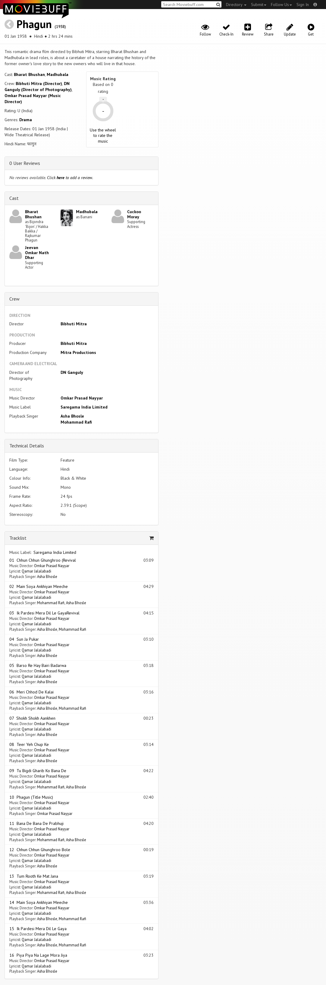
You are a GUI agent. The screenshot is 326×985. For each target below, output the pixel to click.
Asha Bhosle (72, 416)
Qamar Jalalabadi (36, 571)
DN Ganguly (72, 372)
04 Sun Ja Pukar (24, 639)
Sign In (302, 4)
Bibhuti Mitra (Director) (39, 83)
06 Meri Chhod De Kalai (31, 692)
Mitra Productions (78, 352)
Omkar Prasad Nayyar (82, 398)
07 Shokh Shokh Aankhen (32, 718)
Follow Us (281, 4)
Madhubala (57, 74)
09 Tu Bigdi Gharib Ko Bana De (37, 770)
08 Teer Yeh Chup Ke (29, 744)
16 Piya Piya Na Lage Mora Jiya (38, 955)
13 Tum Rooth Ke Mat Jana (33, 876)
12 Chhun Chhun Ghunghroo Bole (39, 849)
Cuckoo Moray (134, 214)
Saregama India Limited (84, 407)
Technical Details (26, 446)
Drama (25, 119)
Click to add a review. (70, 177)
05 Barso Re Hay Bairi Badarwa (37, 665)
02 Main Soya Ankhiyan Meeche (38, 586)
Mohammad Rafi (76, 422)
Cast (14, 198)
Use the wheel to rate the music (103, 135)
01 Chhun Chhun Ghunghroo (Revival (42, 560)
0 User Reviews (24, 163)
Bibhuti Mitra (74, 324)
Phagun (34, 24)
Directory (236, 4)
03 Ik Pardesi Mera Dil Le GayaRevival (44, 613)
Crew (14, 299)
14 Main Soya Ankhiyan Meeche (38, 902)
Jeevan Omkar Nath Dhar (37, 252)
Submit (258, 4)
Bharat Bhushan (29, 74)
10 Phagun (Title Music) (31, 797)
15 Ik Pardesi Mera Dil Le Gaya (38, 928)
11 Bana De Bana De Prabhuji (36, 823)
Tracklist (18, 538)
